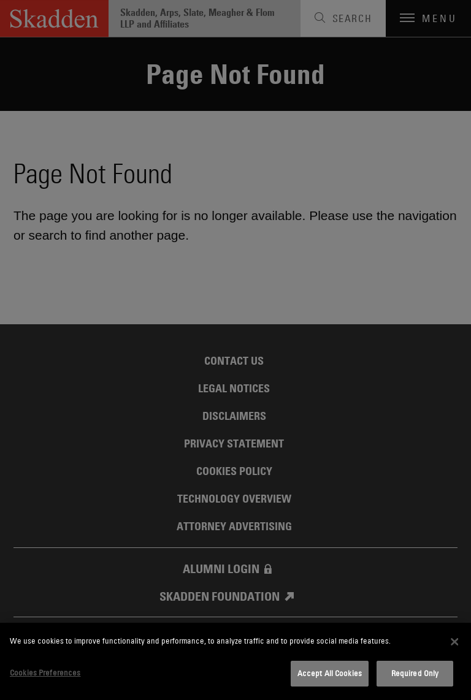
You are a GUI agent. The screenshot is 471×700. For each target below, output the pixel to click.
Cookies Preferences (45, 672)
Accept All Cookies (329, 673)
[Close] (454, 641)
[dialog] (235, 661)
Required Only (415, 673)
